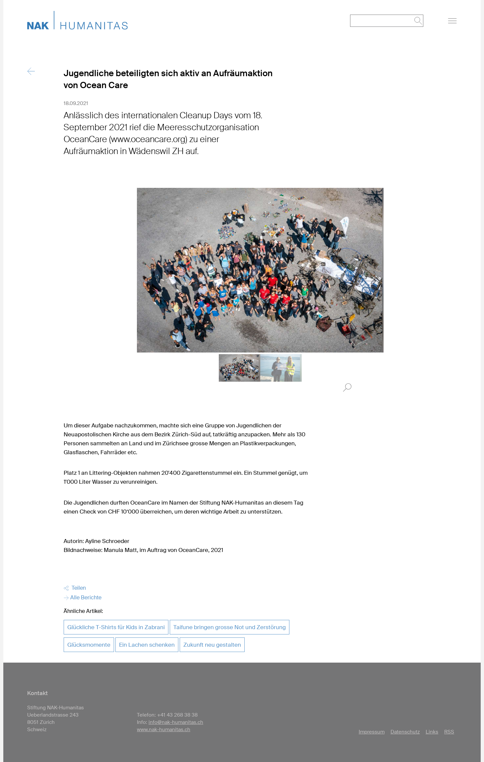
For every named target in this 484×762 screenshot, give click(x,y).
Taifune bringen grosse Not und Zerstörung (229, 627)
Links (432, 732)
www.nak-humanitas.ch (163, 729)
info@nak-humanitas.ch (176, 722)
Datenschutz (405, 732)
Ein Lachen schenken (147, 644)
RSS (449, 732)
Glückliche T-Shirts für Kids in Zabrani (116, 627)
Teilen (75, 587)
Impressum (372, 732)
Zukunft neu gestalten (212, 644)
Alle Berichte (82, 597)
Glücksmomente (88, 644)
